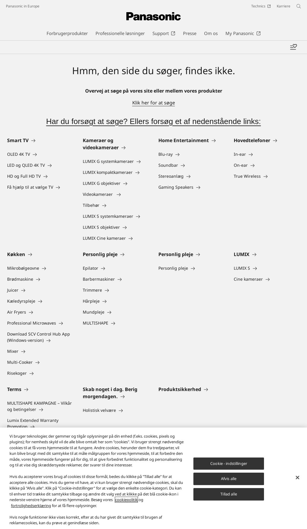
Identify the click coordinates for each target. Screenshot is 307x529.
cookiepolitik (126, 500)
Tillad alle (228, 494)
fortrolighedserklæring (31, 506)
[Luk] (297, 478)
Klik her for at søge (153, 102)
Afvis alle (228, 479)
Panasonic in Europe (22, 6)
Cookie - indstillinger (228, 464)
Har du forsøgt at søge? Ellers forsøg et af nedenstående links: (153, 121)
